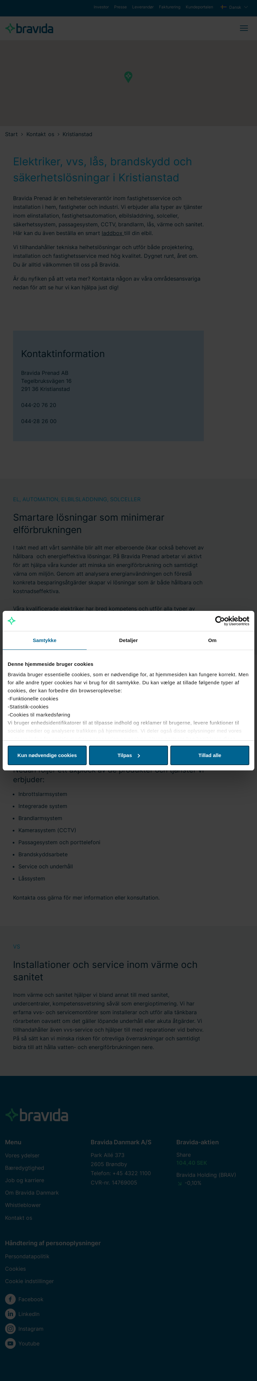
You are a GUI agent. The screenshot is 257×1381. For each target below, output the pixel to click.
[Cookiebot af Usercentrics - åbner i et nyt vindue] (220, 621)
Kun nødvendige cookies (47, 755)
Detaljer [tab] (128, 640)
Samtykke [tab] (45, 640)
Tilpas (128, 755)
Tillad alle (209, 755)
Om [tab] (212, 640)
